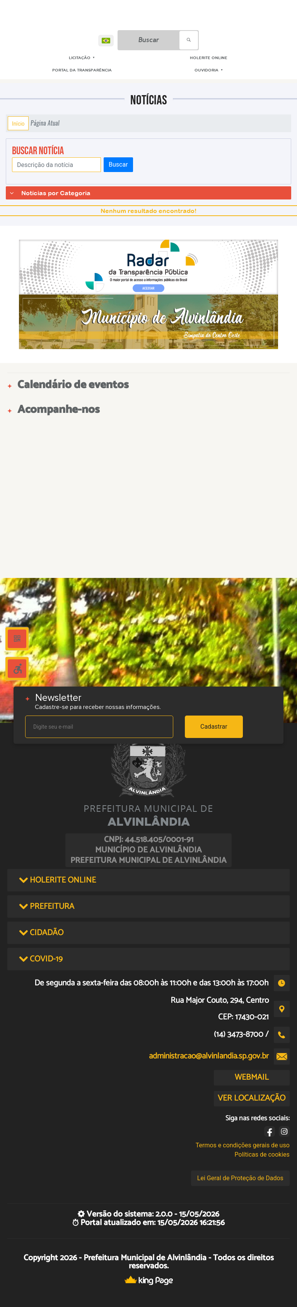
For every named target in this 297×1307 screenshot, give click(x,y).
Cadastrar (213, 726)
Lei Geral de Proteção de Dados (240, 1178)
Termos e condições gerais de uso (243, 1145)
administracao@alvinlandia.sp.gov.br (209, 1056)
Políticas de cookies (262, 1154)
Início (18, 123)
